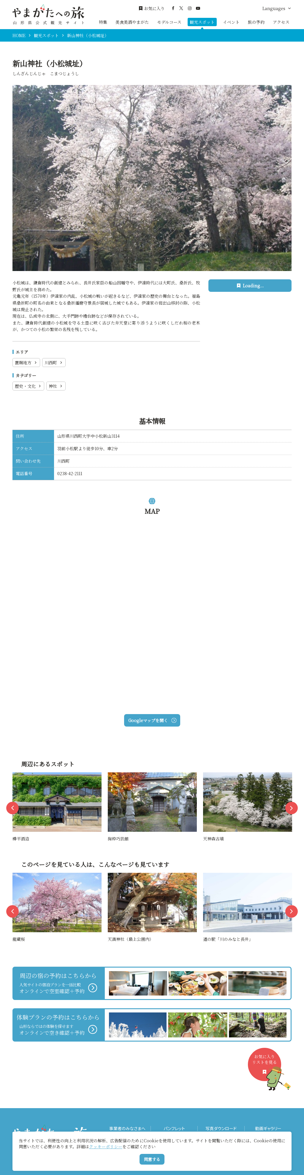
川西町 (54, 363)
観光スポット (202, 22)
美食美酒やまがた (132, 22)
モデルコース (169, 22)
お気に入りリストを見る (266, 1067)
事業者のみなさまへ (127, 1128)
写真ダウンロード (221, 1128)
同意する (152, 1159)
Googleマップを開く (152, 720)
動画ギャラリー (268, 1128)
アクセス (281, 22)
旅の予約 (256, 22)
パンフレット (174, 1128)
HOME (19, 35)
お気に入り (152, 8)
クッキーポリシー (105, 1146)
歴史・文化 (28, 386)
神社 (56, 386)
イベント (231, 22)
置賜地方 (26, 363)
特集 (103, 22)
